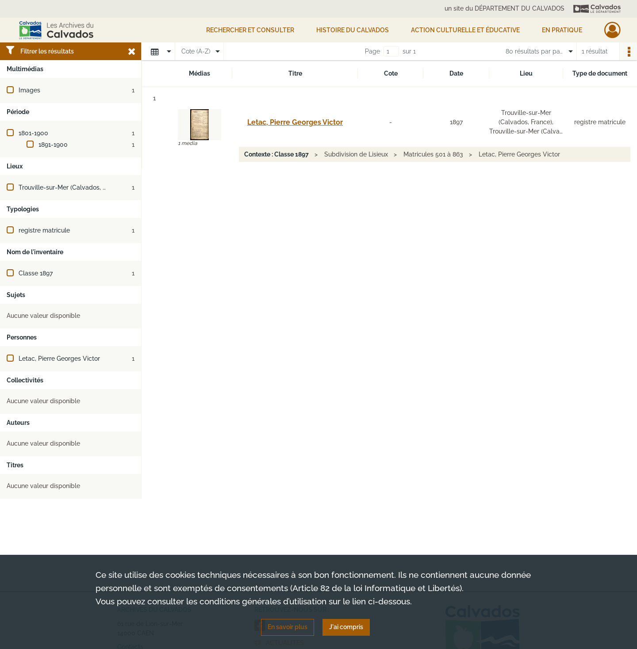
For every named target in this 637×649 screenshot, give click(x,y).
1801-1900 (33, 133)
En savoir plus (287, 626)
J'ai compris (346, 626)
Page (372, 51)
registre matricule (44, 230)
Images (29, 90)
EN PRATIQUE (562, 30)
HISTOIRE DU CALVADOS (352, 30)
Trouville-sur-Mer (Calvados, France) (71, 187)
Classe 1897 (36, 273)
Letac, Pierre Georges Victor (59, 358)
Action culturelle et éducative (465, 30)
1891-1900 (53, 144)
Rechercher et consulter (250, 30)
